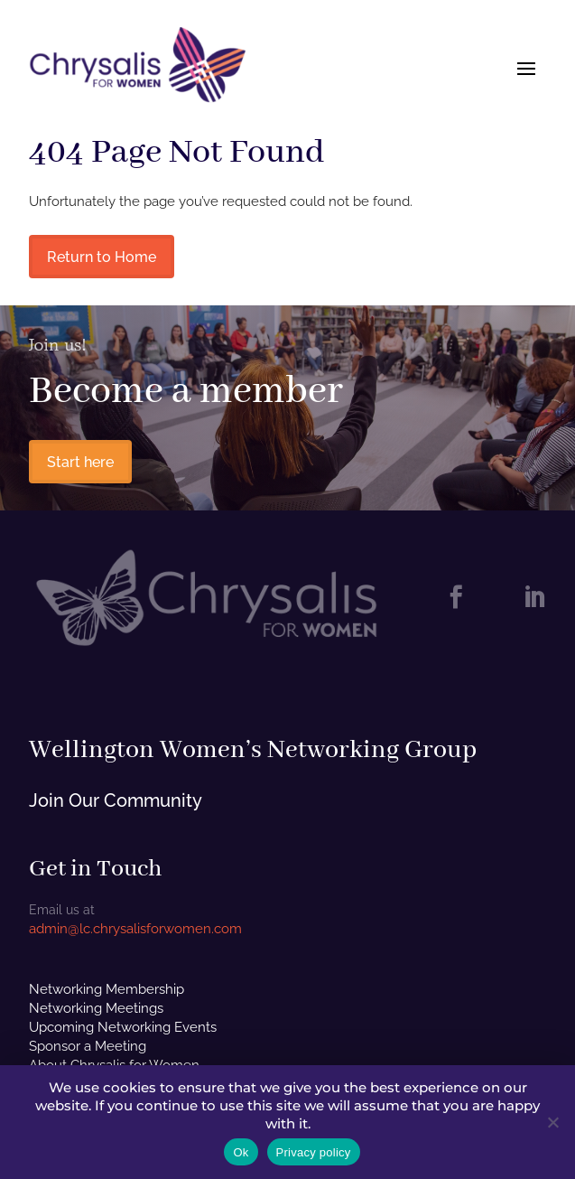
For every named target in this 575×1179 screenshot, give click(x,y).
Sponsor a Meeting (87, 1046)
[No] (552, 1122)
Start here (80, 462)
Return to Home (101, 257)
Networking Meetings (96, 1008)
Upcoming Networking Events (123, 1027)
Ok (240, 1152)
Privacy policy (313, 1152)
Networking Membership (106, 989)
